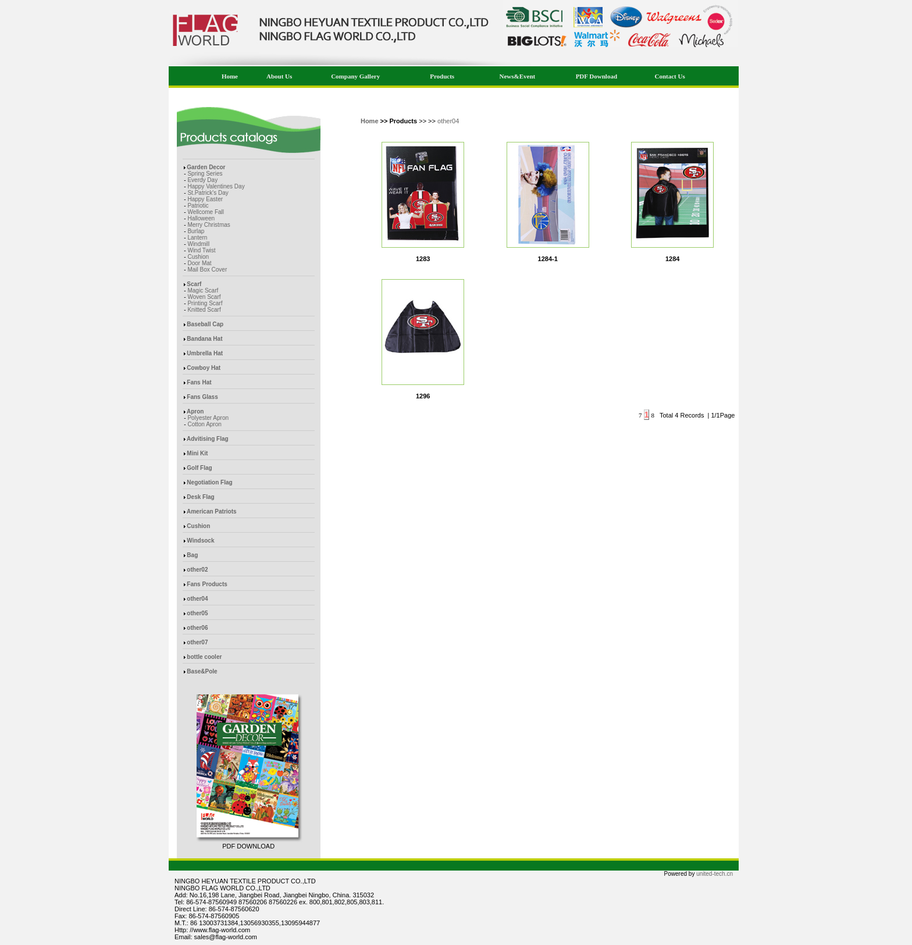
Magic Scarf (202, 290)
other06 (197, 628)
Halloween (201, 218)
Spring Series (204, 173)
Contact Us (669, 76)
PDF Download (596, 76)
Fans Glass (202, 397)
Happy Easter (205, 199)
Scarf (194, 284)
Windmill (198, 244)
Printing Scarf (204, 303)
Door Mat (199, 263)
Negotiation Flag (209, 482)
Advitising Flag (208, 439)
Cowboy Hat (203, 368)
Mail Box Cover (207, 269)
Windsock (200, 540)
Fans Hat (199, 382)
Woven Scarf (203, 297)
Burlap (195, 231)
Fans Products (207, 584)
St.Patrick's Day (207, 193)
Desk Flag (200, 497)
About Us (279, 76)
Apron (195, 411)
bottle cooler (204, 657)
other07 (197, 642)
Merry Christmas (208, 225)
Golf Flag (199, 468)
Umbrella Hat (205, 353)
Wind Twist (201, 250)
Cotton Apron (204, 424)
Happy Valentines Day (215, 186)
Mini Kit (197, 453)
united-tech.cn (714, 874)
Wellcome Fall (205, 212)
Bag (192, 555)
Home (229, 76)
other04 (197, 598)
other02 (197, 569)
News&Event (518, 76)
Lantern (197, 237)
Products (442, 76)
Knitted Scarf (203, 309)
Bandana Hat (204, 339)
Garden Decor (206, 167)
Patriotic (197, 205)
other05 (197, 613)
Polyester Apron (208, 418)
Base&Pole (202, 671)
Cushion (198, 257)
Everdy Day (202, 180)
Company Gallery (355, 76)
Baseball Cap (205, 324)
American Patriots (212, 511)
